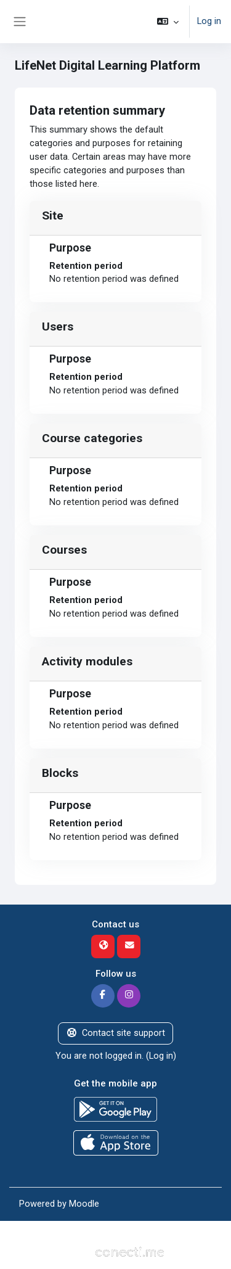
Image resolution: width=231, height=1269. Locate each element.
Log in (209, 21)
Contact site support (115, 1032)
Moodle (84, 1203)
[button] (168, 21)
